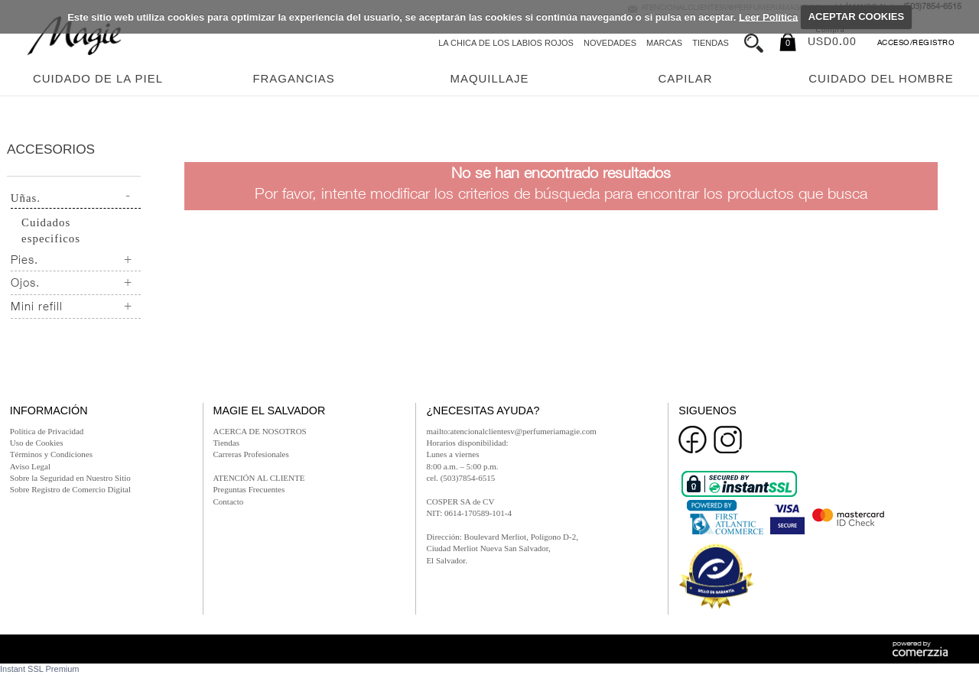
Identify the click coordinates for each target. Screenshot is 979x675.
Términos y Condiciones (51, 454)
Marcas (664, 42)
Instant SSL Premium (40, 668)
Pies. (24, 261)
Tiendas (710, 42)
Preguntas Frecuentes (249, 489)
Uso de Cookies (36, 442)
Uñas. (26, 198)
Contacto (228, 501)
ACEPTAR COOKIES (856, 16)
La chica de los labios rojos (506, 42)
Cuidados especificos (50, 230)
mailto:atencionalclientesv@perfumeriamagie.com (511, 431)
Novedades (610, 42)
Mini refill (37, 307)
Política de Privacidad (47, 431)
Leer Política (768, 16)
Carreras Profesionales (251, 454)
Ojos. (25, 284)
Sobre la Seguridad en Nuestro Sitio (70, 477)
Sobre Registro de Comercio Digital (70, 489)
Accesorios (51, 149)
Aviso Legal (30, 466)
